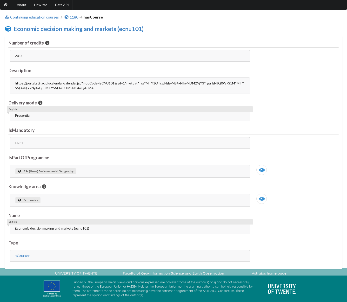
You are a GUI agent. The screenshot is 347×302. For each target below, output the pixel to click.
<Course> (22, 256)
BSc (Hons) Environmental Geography (45, 171)
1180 (71, 17)
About (22, 5)
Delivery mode (23, 102)
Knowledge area (24, 186)
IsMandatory (21, 130)
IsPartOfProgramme (28, 157)
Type (13, 242)
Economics (28, 200)
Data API (62, 5)
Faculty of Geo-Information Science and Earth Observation (173, 273)
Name (14, 215)
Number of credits (26, 42)
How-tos (40, 5)
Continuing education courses (32, 17)
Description (19, 70)
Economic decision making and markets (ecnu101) (79, 28)
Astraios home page (269, 273)
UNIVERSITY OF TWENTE (76, 273)
